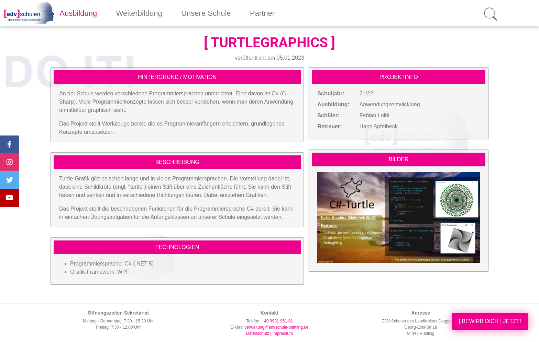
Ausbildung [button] (78, 13)
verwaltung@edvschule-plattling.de (276, 327)
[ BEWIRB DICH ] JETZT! (490, 321)
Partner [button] (262, 13)
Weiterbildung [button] (139, 13)
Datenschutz (257, 333)
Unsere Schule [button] (206, 13)
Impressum (283, 333)
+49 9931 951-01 (277, 321)
